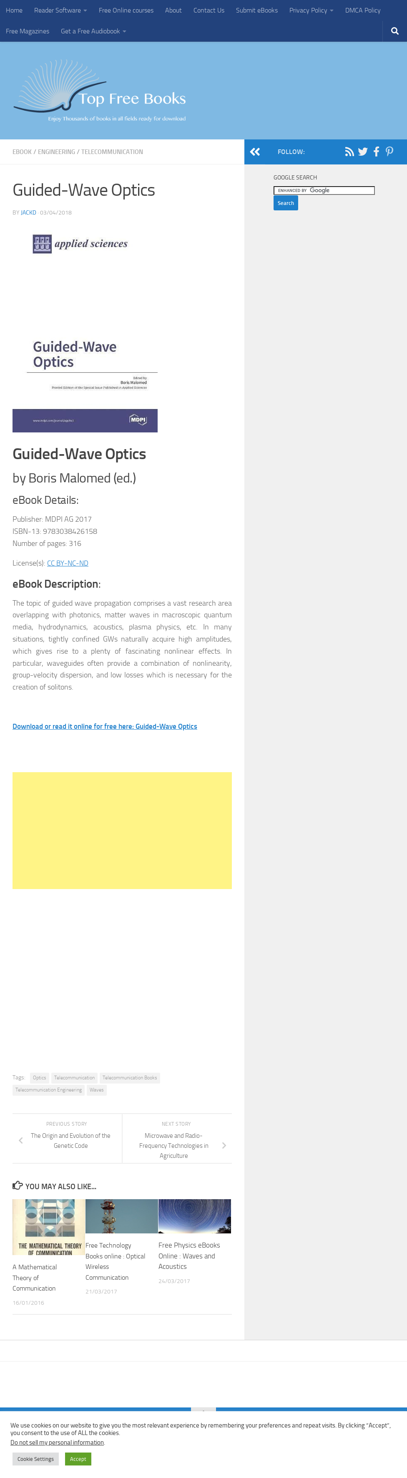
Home (14, 10)
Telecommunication (120, 152)
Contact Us (208, 10)
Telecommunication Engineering (48, 1089)
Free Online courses (126, 10)
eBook (23, 152)
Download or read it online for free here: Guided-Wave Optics (111, 725)
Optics (39, 1077)
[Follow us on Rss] (349, 152)
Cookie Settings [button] (36, 1459)
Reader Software (57, 10)
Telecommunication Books (130, 1077)
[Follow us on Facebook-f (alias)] (376, 152)
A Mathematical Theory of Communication (36, 1277)
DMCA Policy (363, 10)
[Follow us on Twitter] (363, 152)
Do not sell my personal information (57, 1442)
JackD (28, 212)
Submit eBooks (257, 10)
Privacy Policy (308, 10)
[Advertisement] (122, 830)
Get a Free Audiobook (90, 31)
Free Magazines (27, 31)
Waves (97, 1089)
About (173, 10)
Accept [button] (78, 1459)
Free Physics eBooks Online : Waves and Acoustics (189, 1255)
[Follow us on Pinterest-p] (389, 152)
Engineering (60, 152)
